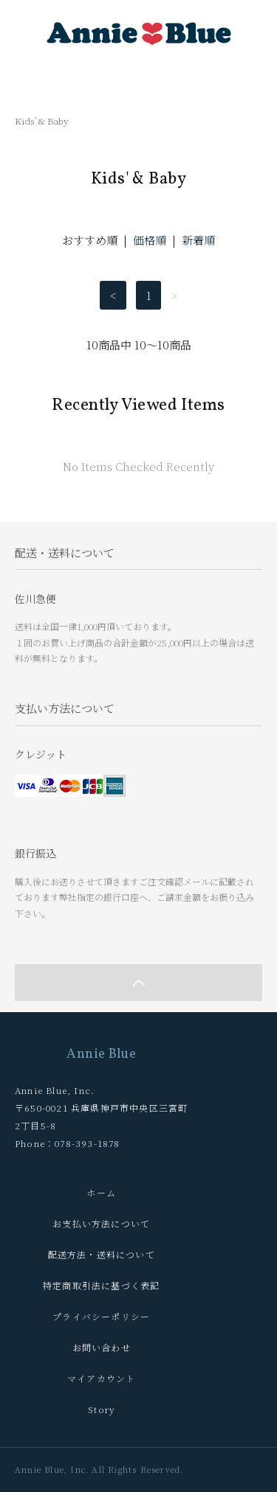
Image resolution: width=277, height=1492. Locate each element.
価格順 (149, 240)
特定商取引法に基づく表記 (101, 1285)
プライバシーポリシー (101, 1316)
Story (101, 1409)
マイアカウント (101, 1378)
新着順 (198, 240)
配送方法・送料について (101, 1254)
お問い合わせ (101, 1347)
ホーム (101, 1192)
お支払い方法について (101, 1223)
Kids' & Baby (41, 120)
